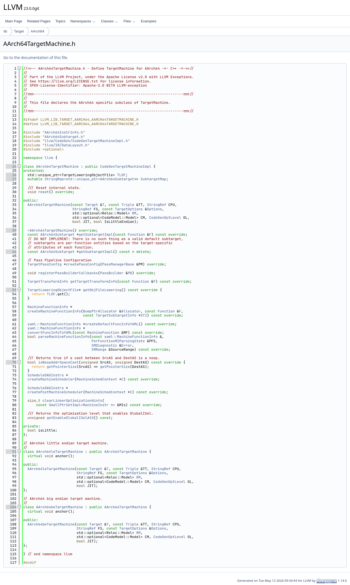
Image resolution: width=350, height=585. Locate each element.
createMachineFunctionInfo (54, 311)
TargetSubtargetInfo (116, 315)
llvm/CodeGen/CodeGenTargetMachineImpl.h (86, 140)
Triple (127, 204)
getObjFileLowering (102, 290)
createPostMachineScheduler (55, 392)
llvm (49, 157)
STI (144, 315)
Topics (60, 21)
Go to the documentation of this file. (35, 57)
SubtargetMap (153, 179)
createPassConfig (83, 264)
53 (11, 290)
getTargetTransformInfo (93, 281)
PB (130, 273)
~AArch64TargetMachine (50, 230)
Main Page (13, 21)
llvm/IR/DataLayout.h (66, 145)
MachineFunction (103, 332)
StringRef (156, 204)
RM (134, 213)
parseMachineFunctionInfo (63, 336)
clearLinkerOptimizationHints (72, 400)
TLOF (121, 175)
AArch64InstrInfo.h (64, 132)
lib (5, 31)
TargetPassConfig (45, 264)
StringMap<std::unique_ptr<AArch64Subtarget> (90, 179)
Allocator (131, 311)
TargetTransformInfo (48, 281)
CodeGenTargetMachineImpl (125, 166)
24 (11, 166)
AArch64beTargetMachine (59, 507)
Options (154, 209)
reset (43, 192)
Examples (148, 21)
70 (11, 362)
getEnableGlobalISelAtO (70, 417)
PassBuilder (112, 273)
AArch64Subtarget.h (64, 136)
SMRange (99, 349)
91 (11, 451)
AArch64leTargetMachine (59, 451)
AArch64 (37, 31)
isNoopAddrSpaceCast (58, 362)
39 (11, 230)
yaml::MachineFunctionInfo (54, 324)
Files (129, 21)
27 (11, 179)
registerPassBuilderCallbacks (68, 273)
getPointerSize (62, 366)
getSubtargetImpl (96, 234)
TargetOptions (128, 209)
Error (126, 345)
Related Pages (38, 21)
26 (11, 175)
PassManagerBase (118, 264)
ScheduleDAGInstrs (46, 375)
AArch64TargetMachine (57, 166)
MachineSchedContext (97, 379)
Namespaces (82, 21)
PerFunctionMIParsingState (118, 341)
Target (19, 31)
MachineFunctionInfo (48, 307)
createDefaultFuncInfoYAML (111, 324)
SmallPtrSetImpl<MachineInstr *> (82, 405)
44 (11, 251)
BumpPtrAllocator (100, 311)
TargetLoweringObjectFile (53, 290)
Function (136, 234)
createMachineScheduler (51, 379)
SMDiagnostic (104, 345)
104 (11, 507)
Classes (109, 21)
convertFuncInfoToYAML (50, 332)
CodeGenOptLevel (165, 217)
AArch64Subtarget (57, 234)
